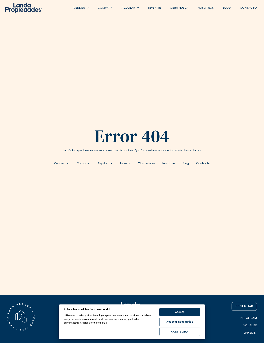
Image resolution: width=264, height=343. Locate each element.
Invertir (154, 8)
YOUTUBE (250, 325)
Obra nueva (179, 8)
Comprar (105, 8)
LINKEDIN (250, 333)
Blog (227, 8)
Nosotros (206, 8)
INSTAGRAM (248, 318)
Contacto (248, 8)
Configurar (179, 331)
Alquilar (130, 8)
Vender (81, 8)
